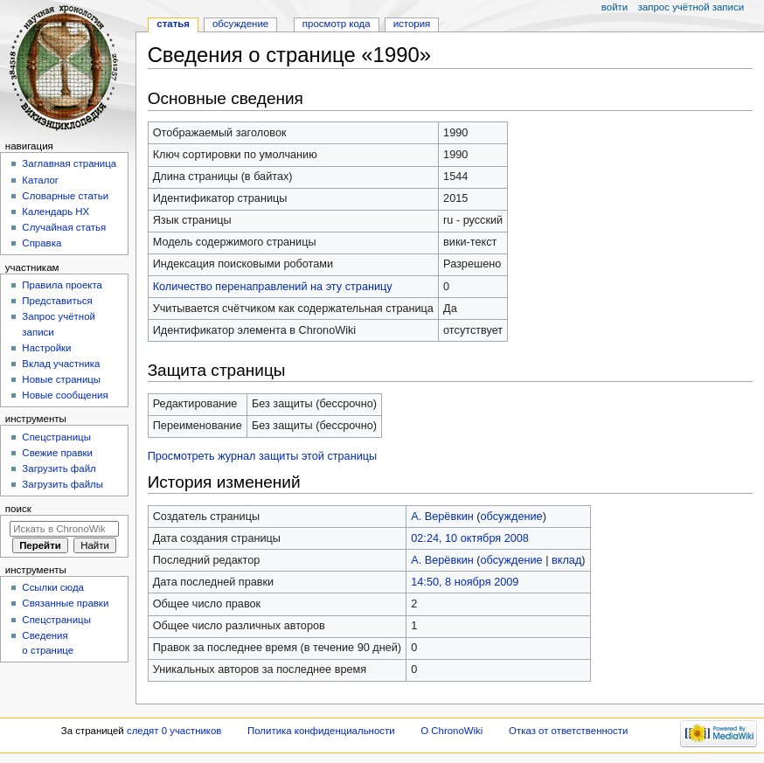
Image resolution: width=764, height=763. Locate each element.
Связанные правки (65, 603)
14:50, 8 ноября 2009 (464, 582)
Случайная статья (64, 227)
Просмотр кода (336, 23)
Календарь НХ (55, 211)
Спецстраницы (56, 437)
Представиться (57, 300)
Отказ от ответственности (568, 730)
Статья (173, 23)
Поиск (18, 508)
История (412, 23)
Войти (614, 7)
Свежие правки (57, 452)
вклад (566, 560)
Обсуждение (240, 23)
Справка (41, 243)
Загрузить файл (58, 468)
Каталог (40, 180)
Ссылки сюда (53, 587)
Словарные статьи (65, 196)
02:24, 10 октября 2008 (470, 538)
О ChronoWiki (451, 730)
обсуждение (512, 516)
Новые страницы (61, 379)
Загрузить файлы (62, 484)
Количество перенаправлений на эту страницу (272, 287)
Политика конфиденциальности (321, 730)
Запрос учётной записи (691, 7)
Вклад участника (61, 363)
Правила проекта (62, 285)
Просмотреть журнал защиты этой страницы (263, 456)
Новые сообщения (65, 395)
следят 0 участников (174, 730)
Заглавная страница (69, 163)
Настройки (46, 348)
